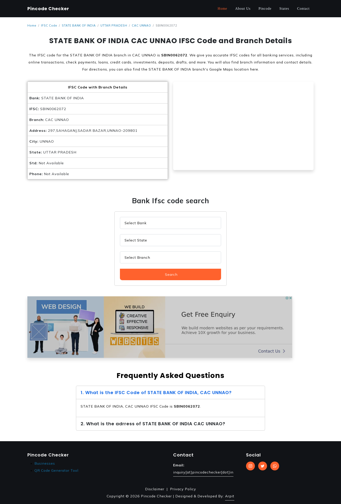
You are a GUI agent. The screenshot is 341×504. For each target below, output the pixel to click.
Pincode (264, 8)
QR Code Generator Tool (56, 470)
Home (222, 8)
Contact (303, 8)
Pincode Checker (48, 9)
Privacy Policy (183, 489)
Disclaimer (154, 489)
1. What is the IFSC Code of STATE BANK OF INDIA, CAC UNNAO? (156, 392)
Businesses (44, 463)
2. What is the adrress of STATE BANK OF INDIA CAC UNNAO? (153, 424)
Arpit (229, 496)
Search (171, 274)
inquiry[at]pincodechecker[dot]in (203, 472)
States (284, 8)
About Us (243, 8)
